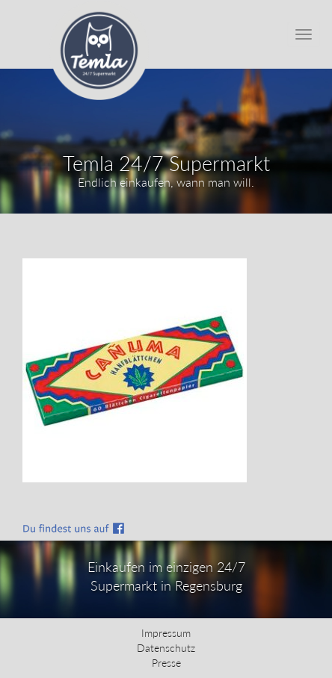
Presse (166, 662)
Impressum (166, 632)
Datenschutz (166, 647)
